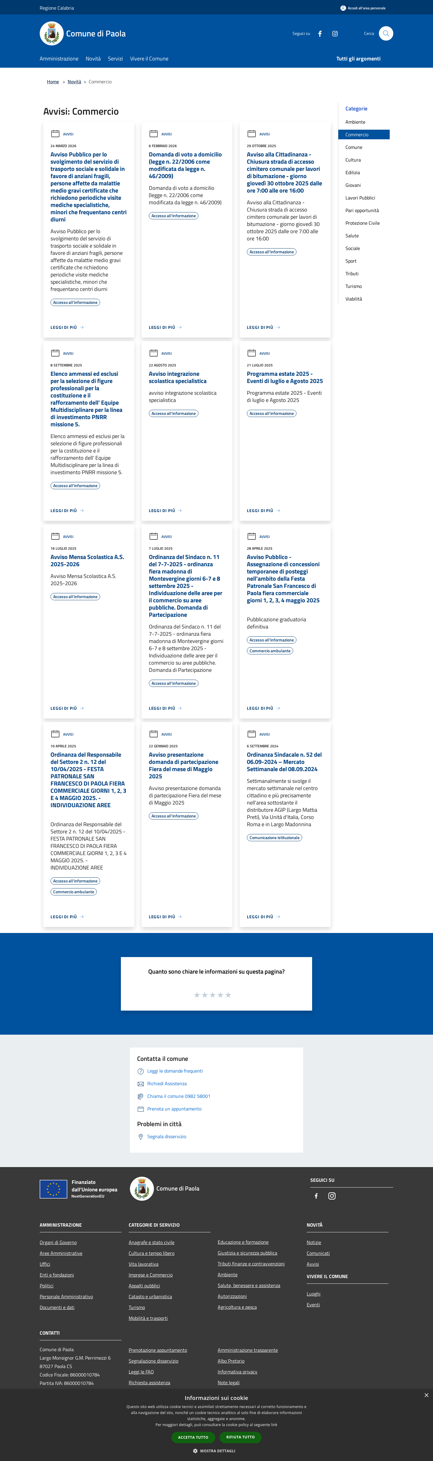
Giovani (353, 185)
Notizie (314, 1242)
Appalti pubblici (144, 1285)
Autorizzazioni (232, 1296)
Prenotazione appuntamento (158, 1350)
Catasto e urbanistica (150, 1296)
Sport (351, 260)
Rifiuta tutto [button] (240, 1437)
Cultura (353, 159)
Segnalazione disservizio (153, 1360)
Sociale (352, 248)
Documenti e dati (57, 1307)
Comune (353, 147)
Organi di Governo (58, 1242)
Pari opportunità (362, 210)
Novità (74, 81)
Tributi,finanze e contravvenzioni (251, 1263)
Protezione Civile (362, 223)
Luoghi (314, 1293)
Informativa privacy (237, 1371)
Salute (352, 235)
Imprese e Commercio (151, 1274)
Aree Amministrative (61, 1253)
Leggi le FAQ (141, 1371)
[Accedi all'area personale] (363, 8)
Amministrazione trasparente (248, 1350)
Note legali (229, 1382)
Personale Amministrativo (66, 1296)
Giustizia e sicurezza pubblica (247, 1252)
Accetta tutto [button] (193, 1437)
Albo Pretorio (231, 1360)
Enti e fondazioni (57, 1274)
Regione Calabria (57, 7)
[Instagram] (333, 33)
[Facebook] (318, 33)
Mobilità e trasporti (148, 1318)
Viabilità (353, 298)
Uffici (45, 1264)
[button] (216, 1451)
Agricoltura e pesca (237, 1307)
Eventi (313, 1304)
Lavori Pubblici (360, 197)
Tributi (352, 273)
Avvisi (62, 134)
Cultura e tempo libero (151, 1253)
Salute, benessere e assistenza (249, 1285)
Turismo (353, 286)
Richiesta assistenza (149, 1382)
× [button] (426, 1395)
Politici (47, 1285)
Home (53, 81)
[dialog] (216, 1425)
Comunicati (318, 1253)
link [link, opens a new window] (274, 1424)
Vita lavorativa (143, 1264)
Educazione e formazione (243, 1242)
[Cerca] (386, 33)
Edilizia (352, 172)
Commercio (356, 134)
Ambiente (355, 121)
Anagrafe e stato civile (151, 1242)
